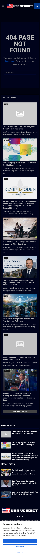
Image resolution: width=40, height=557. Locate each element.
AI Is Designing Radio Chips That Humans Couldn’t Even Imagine (19, 164)
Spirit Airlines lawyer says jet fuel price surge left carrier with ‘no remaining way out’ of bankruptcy (24, 472)
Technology (8, 140)
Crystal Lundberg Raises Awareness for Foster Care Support (19, 358)
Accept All (20, 541)
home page (10, 61)
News (6, 104)
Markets (7, 371)
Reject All (20, 552)
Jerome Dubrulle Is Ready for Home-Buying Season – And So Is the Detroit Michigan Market (18, 283)
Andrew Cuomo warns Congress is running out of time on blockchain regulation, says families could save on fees (19, 396)
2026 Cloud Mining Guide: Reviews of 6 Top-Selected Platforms (18, 320)
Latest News (9, 97)
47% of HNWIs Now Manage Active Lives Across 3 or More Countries (19, 243)
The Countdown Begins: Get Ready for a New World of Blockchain (19, 128)
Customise (20, 547)
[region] (20, 539)
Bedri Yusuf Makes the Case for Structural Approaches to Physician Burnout (24, 483)
